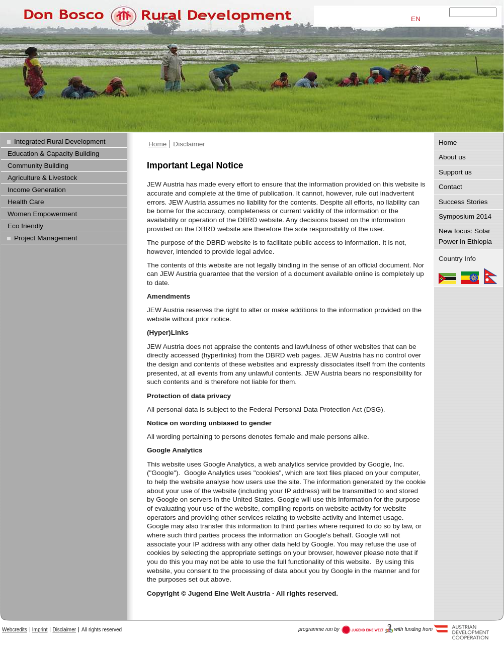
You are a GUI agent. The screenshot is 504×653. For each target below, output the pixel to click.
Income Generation (37, 190)
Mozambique (447, 276)
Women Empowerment (42, 214)
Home (157, 144)
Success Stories (463, 202)
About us (452, 157)
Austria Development (367, 629)
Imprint (40, 629)
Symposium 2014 (465, 216)
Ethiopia (470, 276)
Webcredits (14, 629)
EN (416, 19)
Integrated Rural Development (60, 141)
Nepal (490, 276)
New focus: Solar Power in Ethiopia (465, 236)
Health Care (26, 202)
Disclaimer (189, 144)
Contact (450, 187)
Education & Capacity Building (53, 153)
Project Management (45, 238)
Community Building (38, 165)
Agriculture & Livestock (42, 177)
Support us (455, 172)
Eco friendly (25, 226)
